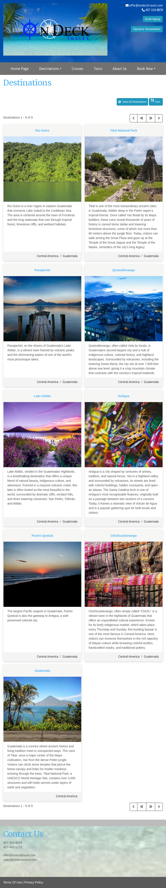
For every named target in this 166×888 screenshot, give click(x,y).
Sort (155, 101)
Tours (98, 69)
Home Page (20, 69)
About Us (120, 69)
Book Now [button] (145, 69)
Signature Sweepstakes (146, 29)
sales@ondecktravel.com (20, 860)
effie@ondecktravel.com (146, 5)
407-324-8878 (12, 842)
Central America (47, 256)
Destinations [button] (49, 69)
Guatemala (70, 256)
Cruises (77, 69)
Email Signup (152, 19)
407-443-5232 (12, 847)
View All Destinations (132, 101)
